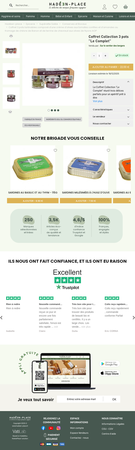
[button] (11, 36)
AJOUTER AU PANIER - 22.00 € (110, 67)
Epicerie (30, 24)
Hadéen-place (13, 24)
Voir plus (97, 101)
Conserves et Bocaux (74, 24)
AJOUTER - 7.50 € (86, 201)
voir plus (86, 326)
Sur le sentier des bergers (112, 45)
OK (113, 399)
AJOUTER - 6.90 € (33, 201)
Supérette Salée (48, 24)
